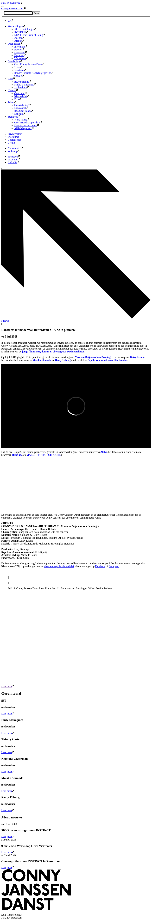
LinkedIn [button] (13, 162)
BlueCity (17, 454)
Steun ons (14, 116)
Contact (19, 75)
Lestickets (20, 52)
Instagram (114, 566)
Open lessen (15, 43)
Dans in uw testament (26, 125)
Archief (19, 40)
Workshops (21, 58)
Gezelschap (15, 61)
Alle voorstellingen (25, 29)
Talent (12, 102)
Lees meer (7, 686)
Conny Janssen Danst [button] (13, 8)
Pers (17, 99)
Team (18, 67)
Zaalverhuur (21, 87)
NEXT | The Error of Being (29, 35)
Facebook (100, 566)
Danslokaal (21, 108)
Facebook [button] (14, 156)
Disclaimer (13, 136)
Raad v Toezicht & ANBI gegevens (33, 73)
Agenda (19, 37)
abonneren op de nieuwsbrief (59, 566)
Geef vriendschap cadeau (28, 122)
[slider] (76, 583)
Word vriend (21, 119)
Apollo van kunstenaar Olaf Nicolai (107, 360)
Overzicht (20, 93)
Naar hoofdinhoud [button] (11, 2)
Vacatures (20, 70)
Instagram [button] (14, 159)
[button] (36, 909)
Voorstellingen (16, 26)
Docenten (20, 55)
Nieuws (13, 90)
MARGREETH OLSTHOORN (43, 454)
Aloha (103, 452)
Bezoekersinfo (22, 81)
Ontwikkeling (22, 105)
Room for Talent (23, 110)
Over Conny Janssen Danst (29, 64)
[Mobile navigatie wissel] (2, 6)
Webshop (13, 151)
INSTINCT (21, 32)
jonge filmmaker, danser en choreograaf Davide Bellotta (53, 351)
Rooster (19, 49)
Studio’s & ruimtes (25, 84)
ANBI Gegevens (23, 128)
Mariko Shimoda (41, 360)
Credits (11, 142)
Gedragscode (14, 139)
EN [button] (10, 20)
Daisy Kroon (137, 357)
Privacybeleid (15, 134)
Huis (11, 78)
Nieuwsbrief (21, 96)
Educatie (19, 113)
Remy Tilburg (63, 360)
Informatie (20, 46)
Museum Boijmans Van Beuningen (94, 357)
